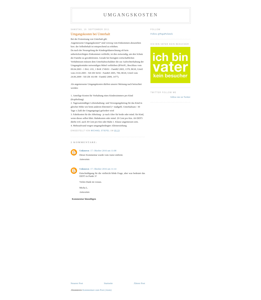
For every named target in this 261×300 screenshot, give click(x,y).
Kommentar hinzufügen (84, 199)
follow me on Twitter (180, 97)
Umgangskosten (130, 14)
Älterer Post (139, 283)
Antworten (84, 159)
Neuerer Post (77, 283)
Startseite (108, 283)
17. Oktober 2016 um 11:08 (103, 150)
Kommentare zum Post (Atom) (97, 290)
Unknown (84, 150)
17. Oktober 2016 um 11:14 (103, 168)
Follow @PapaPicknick (161, 33)
